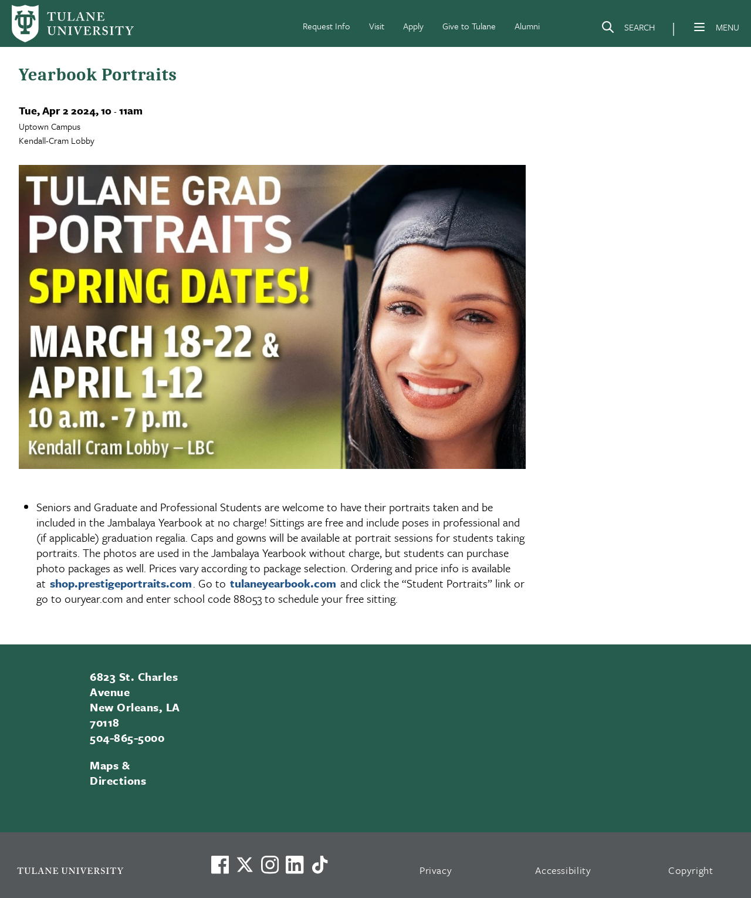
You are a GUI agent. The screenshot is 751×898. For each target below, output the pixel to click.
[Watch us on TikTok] (320, 864)
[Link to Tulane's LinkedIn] (294, 864)
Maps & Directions (118, 772)
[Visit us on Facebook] (220, 864)
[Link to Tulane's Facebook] (270, 864)
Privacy (436, 870)
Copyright (690, 870)
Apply (413, 25)
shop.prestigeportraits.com (121, 583)
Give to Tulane (469, 25)
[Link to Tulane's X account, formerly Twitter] (244, 864)
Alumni (527, 25)
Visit (376, 25)
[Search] (628, 29)
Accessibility (563, 870)
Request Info (326, 25)
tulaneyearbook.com (283, 583)
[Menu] (699, 27)
